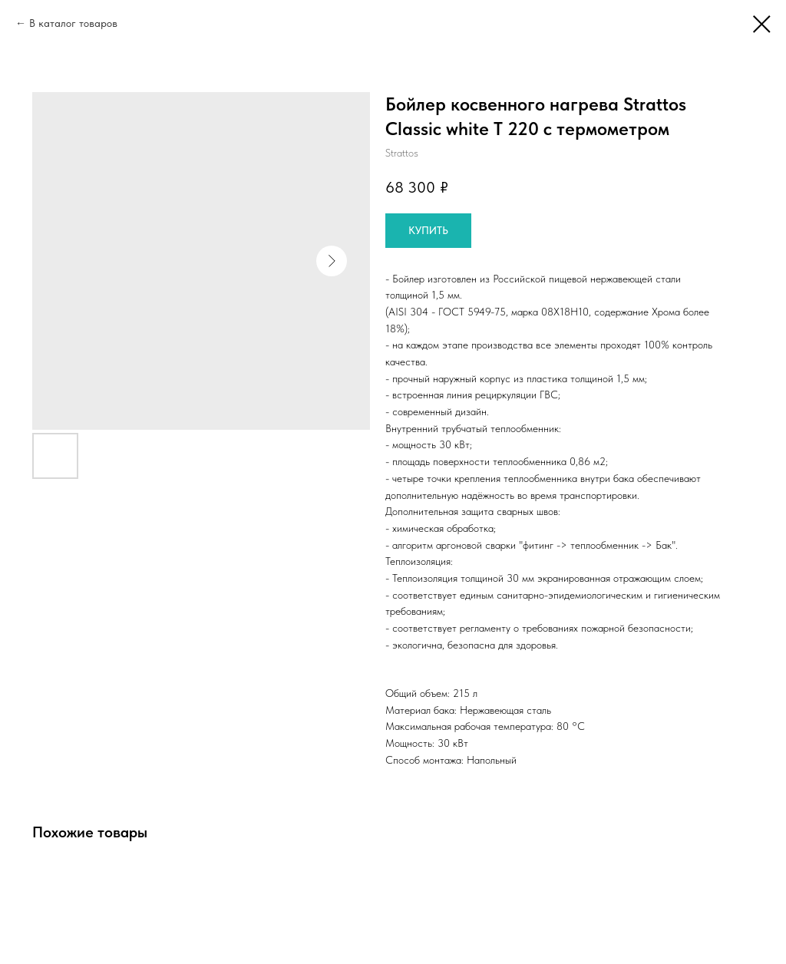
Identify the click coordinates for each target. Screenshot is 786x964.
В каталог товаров (73, 23)
